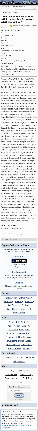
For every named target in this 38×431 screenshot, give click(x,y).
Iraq (22, 357)
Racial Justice (12, 13)
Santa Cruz (11, 309)
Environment (12, 333)
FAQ (12, 370)
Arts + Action (14, 326)
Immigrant (12, 341)
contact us (27, 278)
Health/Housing (25, 337)
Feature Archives (12, 378)
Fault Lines (28, 378)
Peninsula (26, 305)
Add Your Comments (9, 239)
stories (13, 286)
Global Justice (25, 333)
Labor (28, 341)
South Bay (29, 301)
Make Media (22, 370)
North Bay (8, 301)
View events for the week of (26, 9)
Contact (29, 425)
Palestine (30, 357)
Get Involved (11, 374)
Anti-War (25, 322)
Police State (26, 344)
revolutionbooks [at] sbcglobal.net (12, 51)
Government (11, 337)
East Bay (3, 13)
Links (19, 382)
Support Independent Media (15, 245)
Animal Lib (14, 322)
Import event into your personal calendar (23, 26)
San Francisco (13, 305)
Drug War (25, 326)
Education (13, 329)
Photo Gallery (26, 374)
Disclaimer (5, 425)
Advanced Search (19, 399)
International (19, 312)
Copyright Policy (14, 425)
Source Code (6, 427)
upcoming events (26, 286)
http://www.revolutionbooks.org (11, 228)
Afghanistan (19, 361)
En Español (24, 329)
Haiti (16, 357)
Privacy (23, 425)
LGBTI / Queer (13, 344)
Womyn (26, 348)
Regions (5, 293)
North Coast (11, 298)
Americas (8, 357)
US (30, 309)
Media (21, 341)
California (22, 309)
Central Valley (25, 298)
